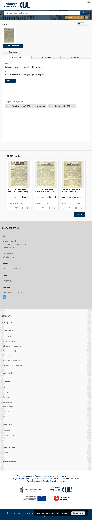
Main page (7, 322)
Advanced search (74, 17)
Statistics (6, 431)
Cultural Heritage (10, 336)
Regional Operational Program (24, 479)
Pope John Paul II (9, 351)
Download (11, 52)
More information (62, 513)
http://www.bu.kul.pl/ (11, 293)
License (6, 411)
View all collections (10, 373)
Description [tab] (16, 57)
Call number (8, 402)
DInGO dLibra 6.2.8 (33, 513)
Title (4, 387)
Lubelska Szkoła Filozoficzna (14, 365)
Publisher (6, 397)
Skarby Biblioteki (9, 341)
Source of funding (10, 416)
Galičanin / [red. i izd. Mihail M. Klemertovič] (18, 190)
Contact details (9, 436)
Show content (12, 46)
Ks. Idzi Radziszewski (11, 356)
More (79, 214)
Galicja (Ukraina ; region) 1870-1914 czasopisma (25, 106)
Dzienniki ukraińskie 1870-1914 (61, 106)
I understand (78, 513)
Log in (5, 452)
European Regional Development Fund (49, 476)
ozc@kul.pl (7, 281)
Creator (6, 392)
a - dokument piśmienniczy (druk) (18, 75)
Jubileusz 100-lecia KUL (12, 346)
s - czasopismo (39, 75)
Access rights (8, 407)
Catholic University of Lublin (53, 481)
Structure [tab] (75, 57)
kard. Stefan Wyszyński (12, 361)
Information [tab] (46, 57)
